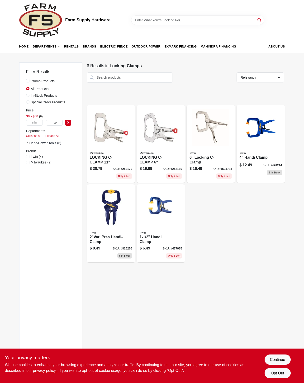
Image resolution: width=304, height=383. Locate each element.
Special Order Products (48, 102)
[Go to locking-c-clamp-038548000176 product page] (211, 144)
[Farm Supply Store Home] (40, 20)
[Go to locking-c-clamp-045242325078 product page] (161, 144)
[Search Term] (197, 20)
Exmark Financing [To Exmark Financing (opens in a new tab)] (181, 46)
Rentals (71, 46)
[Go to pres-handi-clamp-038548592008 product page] (111, 223)
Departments (45, 46)
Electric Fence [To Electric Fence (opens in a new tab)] (114, 46)
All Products (40, 89)
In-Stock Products (44, 95)
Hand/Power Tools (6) (45, 143)
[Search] (259, 20)
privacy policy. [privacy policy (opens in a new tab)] (45, 371)
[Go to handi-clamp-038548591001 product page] (161, 223)
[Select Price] (68, 123)
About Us (276, 46)
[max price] (54, 123)
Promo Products (43, 81)
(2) (41, 162)
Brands (89, 46)
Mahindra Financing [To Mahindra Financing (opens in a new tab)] (218, 46)
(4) (37, 156)
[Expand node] (28, 143)
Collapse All (33, 136)
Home (24, 46)
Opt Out (277, 373)
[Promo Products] (27, 80)
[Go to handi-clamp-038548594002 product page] (261, 144)
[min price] (34, 123)
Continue (277, 360)
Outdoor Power (146, 46)
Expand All (52, 136)
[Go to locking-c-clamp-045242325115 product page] (111, 144)
